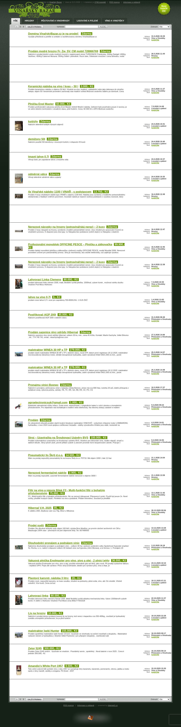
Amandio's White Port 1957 (45, 666)
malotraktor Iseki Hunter (43, 630)
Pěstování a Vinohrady (55, 20)
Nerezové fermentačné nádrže (47, 472)
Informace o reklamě (85, 705)
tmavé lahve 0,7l (38, 156)
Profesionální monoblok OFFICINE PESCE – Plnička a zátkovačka (70, 244)
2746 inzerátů (100, 2)
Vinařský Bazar (55, 2)
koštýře (33, 121)
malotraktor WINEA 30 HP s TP (47, 349)
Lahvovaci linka (38, 595)
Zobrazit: (155, 27)
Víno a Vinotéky (114, 20)
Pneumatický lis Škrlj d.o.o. (45, 455)
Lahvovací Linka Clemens (44, 279)
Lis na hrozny (37, 613)
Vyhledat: (61, 27)
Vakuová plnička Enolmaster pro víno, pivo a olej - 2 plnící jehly (69, 560)
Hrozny (29, 20)
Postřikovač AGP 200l (42, 314)
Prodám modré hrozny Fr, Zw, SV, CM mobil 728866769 (63, 51)
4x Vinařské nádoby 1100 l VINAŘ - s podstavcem (59, 191)
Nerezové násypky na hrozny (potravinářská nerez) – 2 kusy (66, 226)
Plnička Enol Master (41, 104)
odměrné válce (37, 174)
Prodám (33, 420)
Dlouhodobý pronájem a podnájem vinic (54, 543)
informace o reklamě (131, 2)
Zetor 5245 (35, 648)
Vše (15, 20)
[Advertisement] (89, 73)
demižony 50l (36, 139)
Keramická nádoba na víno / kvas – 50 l (53, 86)
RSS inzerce (114, 2)
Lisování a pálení (87, 20)
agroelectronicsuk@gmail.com (48, 402)
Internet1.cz (112, 705)
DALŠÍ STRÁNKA (35, 27)
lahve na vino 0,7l (39, 297)
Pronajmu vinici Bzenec (43, 385)
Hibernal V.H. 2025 (40, 507)
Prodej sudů (36, 525)
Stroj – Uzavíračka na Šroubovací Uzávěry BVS (58, 437)
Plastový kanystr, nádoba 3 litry (48, 578)
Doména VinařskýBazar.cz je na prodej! (53, 33)
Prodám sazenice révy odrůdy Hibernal (53, 332)
